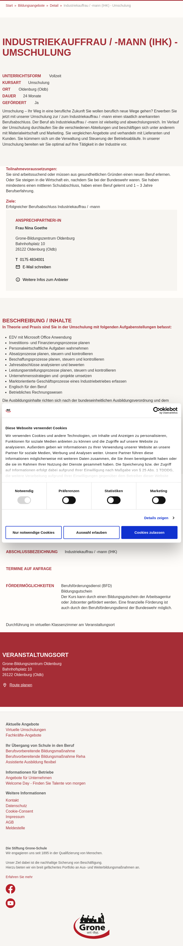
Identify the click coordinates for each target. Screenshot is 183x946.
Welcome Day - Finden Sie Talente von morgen (46, 783)
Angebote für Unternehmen (29, 778)
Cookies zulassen (149, 532)
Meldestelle (15, 828)
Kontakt (12, 800)
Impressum (15, 817)
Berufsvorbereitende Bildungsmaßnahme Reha (45, 756)
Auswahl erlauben (91, 532)
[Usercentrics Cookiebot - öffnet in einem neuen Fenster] (157, 410)
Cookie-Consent (19, 811)
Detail (54, 5)
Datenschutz (16, 806)
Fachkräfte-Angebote (23, 735)
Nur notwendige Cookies (34, 532)
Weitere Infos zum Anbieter (45, 280)
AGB (10, 822)
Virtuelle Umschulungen (26, 730)
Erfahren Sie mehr (19, 877)
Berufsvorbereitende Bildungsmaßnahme (40, 751)
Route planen (21, 685)
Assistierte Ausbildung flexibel (31, 762)
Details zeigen (156, 518)
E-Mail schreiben (37, 267)
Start (9, 5)
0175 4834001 (32, 260)
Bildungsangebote (31, 5)
